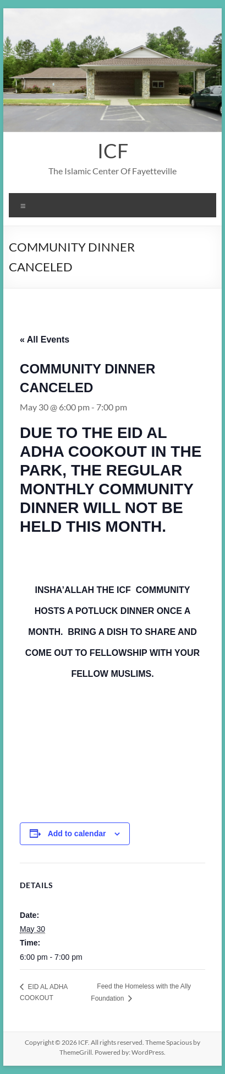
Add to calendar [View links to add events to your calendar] (77, 833)
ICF (112, 150)
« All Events (44, 339)
